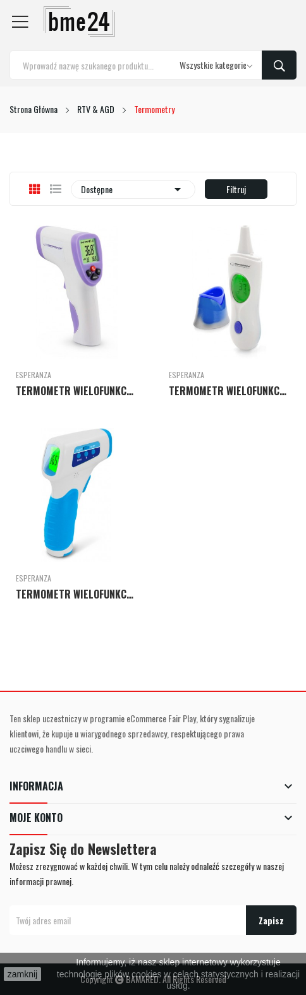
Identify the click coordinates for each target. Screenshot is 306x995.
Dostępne (133, 189)
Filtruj (236, 189)
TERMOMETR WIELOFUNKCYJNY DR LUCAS (76, 390)
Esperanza (33, 375)
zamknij (22, 974)
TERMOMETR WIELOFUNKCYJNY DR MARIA (76, 594)
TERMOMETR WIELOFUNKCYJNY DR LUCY (229, 390)
